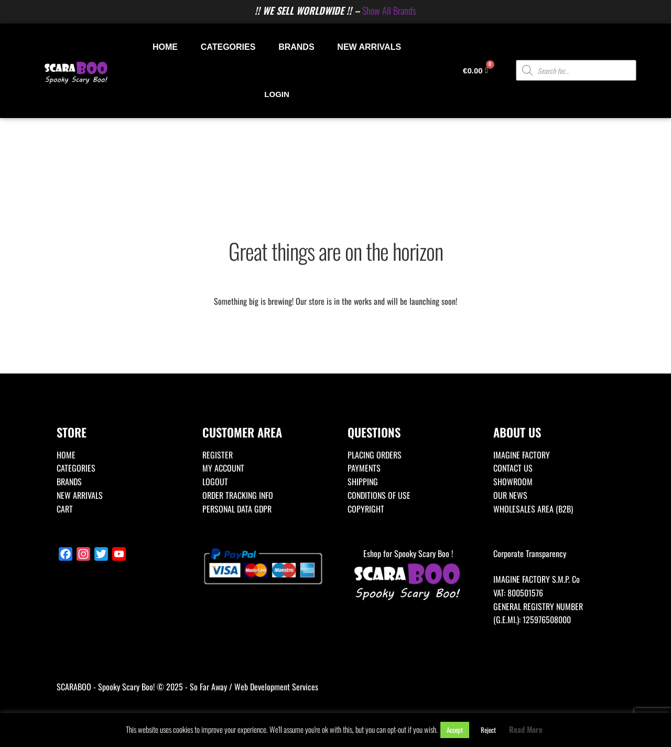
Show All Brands (389, 10)
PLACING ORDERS (375, 455)
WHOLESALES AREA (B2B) (533, 509)
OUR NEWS (510, 495)
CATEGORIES (228, 46)
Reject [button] (488, 729)
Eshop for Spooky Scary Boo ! (408, 575)
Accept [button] (455, 729)
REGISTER (217, 455)
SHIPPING (363, 481)
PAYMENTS (364, 468)
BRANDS (296, 46)
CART (65, 509)
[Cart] (475, 70)
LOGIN (276, 94)
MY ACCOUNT (223, 468)
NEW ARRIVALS (369, 46)
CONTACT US (513, 468)
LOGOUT (215, 481)
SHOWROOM (513, 481)
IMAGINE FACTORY (521, 455)
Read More (526, 729)
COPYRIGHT (366, 509)
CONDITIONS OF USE (379, 495)
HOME (165, 46)
